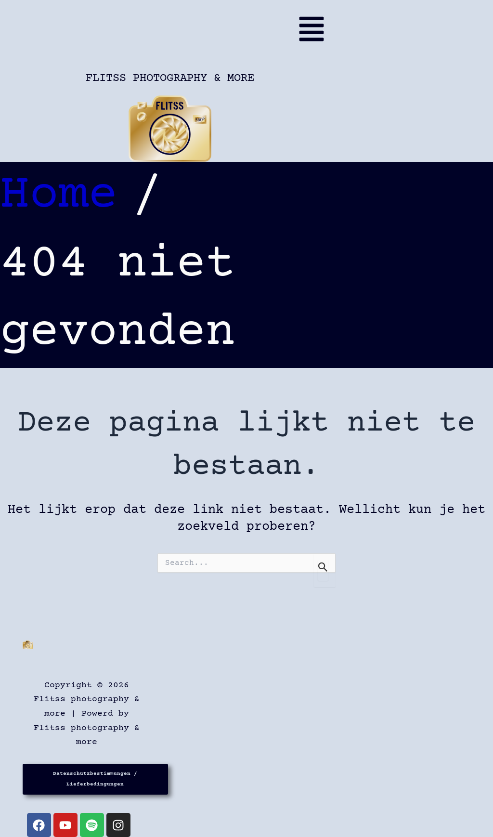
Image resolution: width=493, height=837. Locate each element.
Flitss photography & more (170, 78)
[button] (173, 33)
